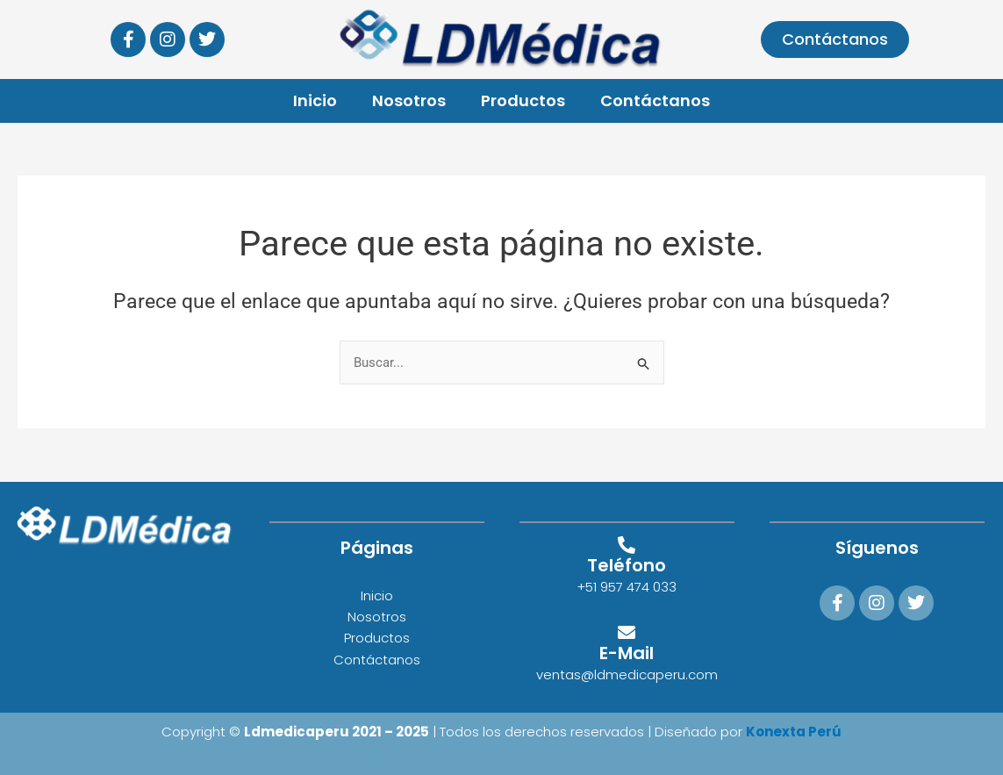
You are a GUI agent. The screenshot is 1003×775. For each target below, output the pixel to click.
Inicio (315, 100)
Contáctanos (655, 100)
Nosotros (409, 100)
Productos (523, 100)
